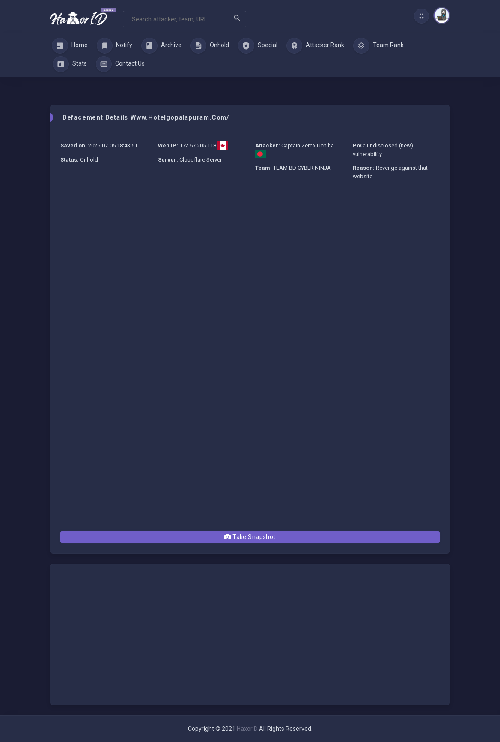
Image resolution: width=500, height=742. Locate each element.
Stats (70, 64)
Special (257, 46)
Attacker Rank (315, 46)
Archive (161, 46)
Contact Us (120, 64)
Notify (115, 46)
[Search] (184, 19)
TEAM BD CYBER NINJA (302, 168)
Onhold (209, 46)
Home (70, 46)
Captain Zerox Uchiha (307, 145)
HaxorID (247, 728)
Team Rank (378, 46)
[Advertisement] (250, 250)
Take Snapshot (249, 536)
